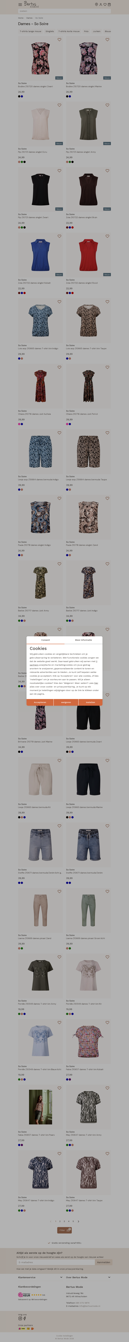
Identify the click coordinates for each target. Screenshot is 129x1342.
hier (96, 683)
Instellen (90, 702)
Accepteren (40, 702)
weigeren (66, 702)
